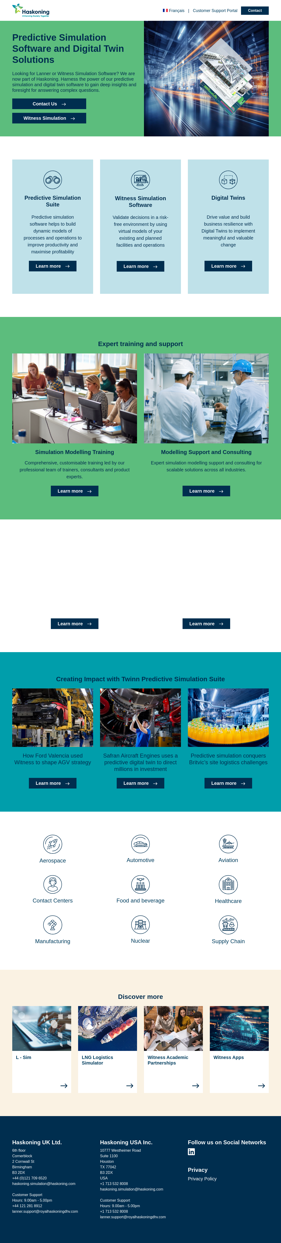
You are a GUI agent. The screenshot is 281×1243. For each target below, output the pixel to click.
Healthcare (228, 901)
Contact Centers (53, 900)
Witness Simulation (49, 118)
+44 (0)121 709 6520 (29, 1178)
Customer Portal (215, 10)
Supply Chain (228, 941)
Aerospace (53, 860)
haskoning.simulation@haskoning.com (43, 1184)
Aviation (228, 860)
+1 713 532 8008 (114, 1184)
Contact (255, 10)
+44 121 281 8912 (27, 1206)
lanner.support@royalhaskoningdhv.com (45, 1211)
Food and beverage (140, 900)
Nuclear (140, 941)
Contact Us (49, 103)
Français (173, 10)
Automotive (140, 860)
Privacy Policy (202, 1178)
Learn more (53, 266)
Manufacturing (52, 941)
